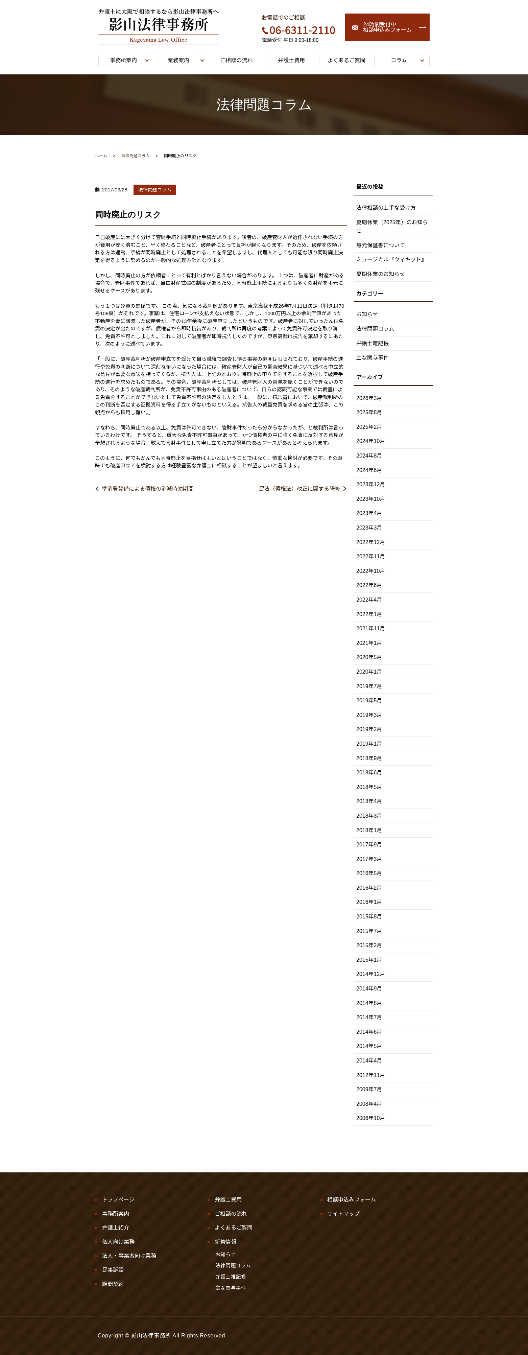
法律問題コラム (135, 156)
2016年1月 (369, 902)
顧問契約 (113, 1284)
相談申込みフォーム (351, 1199)
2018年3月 (369, 816)
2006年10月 (370, 1118)
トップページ (118, 1199)
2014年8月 (369, 1003)
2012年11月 (370, 1075)
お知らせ (367, 314)
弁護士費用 (228, 1199)
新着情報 (225, 1242)
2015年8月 (369, 916)
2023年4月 (369, 513)
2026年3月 (369, 398)
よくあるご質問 (234, 1228)
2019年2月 (369, 729)
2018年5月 (369, 787)
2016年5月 (369, 873)
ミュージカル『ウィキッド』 (391, 259)
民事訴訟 (113, 1270)
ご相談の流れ (231, 1214)
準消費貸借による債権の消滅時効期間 (148, 489)
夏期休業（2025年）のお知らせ (392, 226)
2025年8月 (369, 412)
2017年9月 (369, 844)
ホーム (101, 156)
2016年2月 (369, 888)
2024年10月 (370, 441)
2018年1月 (369, 830)
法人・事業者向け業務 (129, 1256)
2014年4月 (369, 1061)
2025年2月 (369, 427)
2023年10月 (370, 499)
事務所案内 (115, 1214)
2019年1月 (369, 744)
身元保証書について (380, 245)
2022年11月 (370, 556)
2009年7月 (369, 1089)
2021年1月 (369, 643)
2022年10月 (370, 571)
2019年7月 (369, 686)
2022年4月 (369, 600)
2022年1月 (369, 614)
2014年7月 (369, 1017)
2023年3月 (369, 528)
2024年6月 (369, 470)
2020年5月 (369, 657)
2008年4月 (369, 1104)
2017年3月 (369, 859)
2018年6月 (369, 772)
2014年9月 (369, 988)
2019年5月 (369, 700)
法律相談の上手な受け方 (386, 208)
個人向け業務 (118, 1242)
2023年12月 (370, 484)
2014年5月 (369, 1046)
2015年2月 (369, 945)
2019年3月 (369, 715)
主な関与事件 (372, 357)
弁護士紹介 (115, 1228)
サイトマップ (343, 1214)
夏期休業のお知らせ (380, 274)
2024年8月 (369, 456)
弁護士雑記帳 (372, 343)
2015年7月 (369, 931)
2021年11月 (370, 628)
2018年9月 (369, 758)
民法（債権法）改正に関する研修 (299, 489)
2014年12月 (370, 974)
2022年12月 (370, 542)
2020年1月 (369, 672)
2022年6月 (369, 585)
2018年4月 (369, 801)
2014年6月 (369, 1032)
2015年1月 (369, 960)
